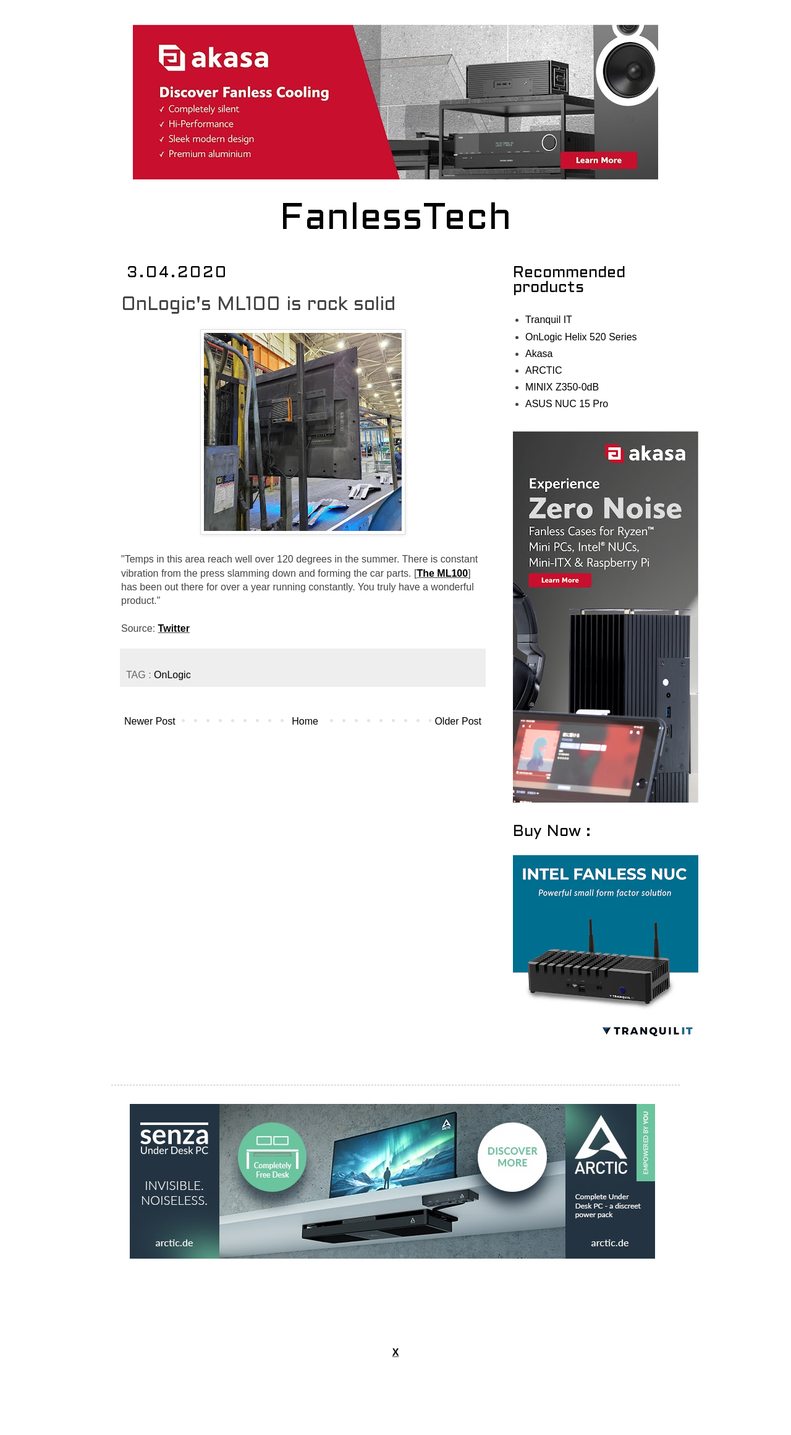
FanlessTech (396, 219)
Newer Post (150, 721)
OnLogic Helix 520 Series (581, 337)
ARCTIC (543, 370)
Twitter (174, 628)
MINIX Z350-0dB (562, 387)
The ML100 (442, 573)
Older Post (457, 721)
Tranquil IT (548, 319)
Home (305, 721)
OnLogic (172, 675)
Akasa (538, 353)
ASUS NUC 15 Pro (566, 404)
